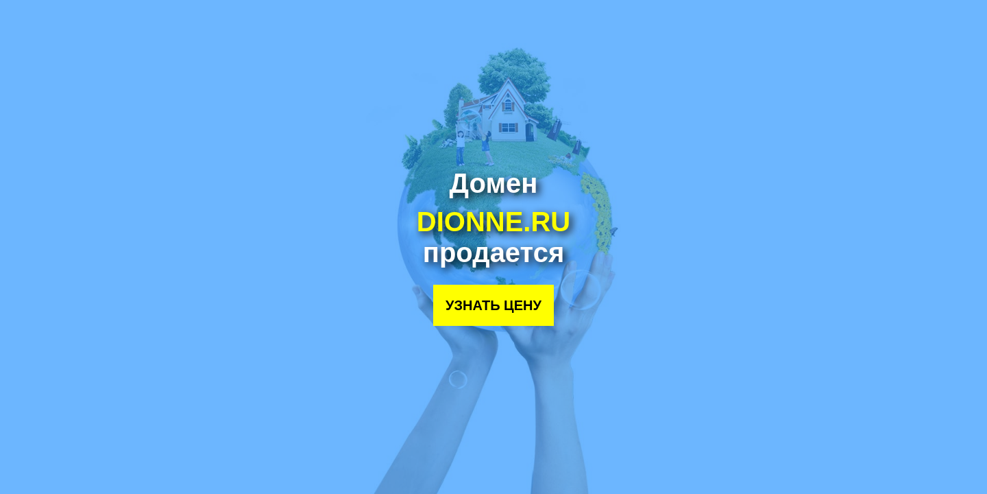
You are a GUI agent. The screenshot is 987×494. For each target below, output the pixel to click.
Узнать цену (493, 305)
